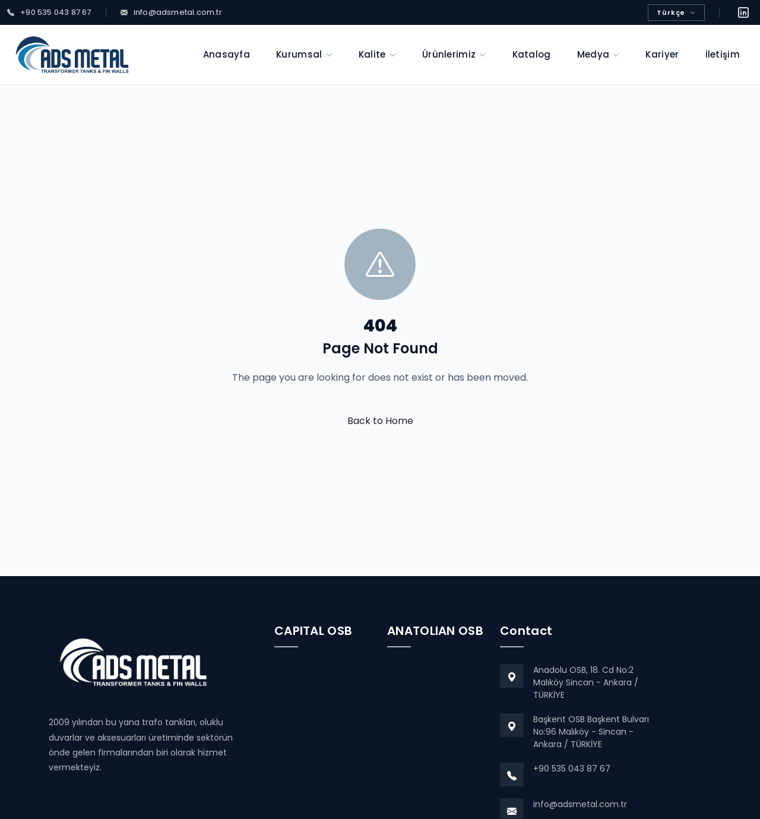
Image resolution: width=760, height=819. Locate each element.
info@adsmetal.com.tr (580, 804)
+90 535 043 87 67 (571, 768)
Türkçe (676, 12)
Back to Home (380, 421)
